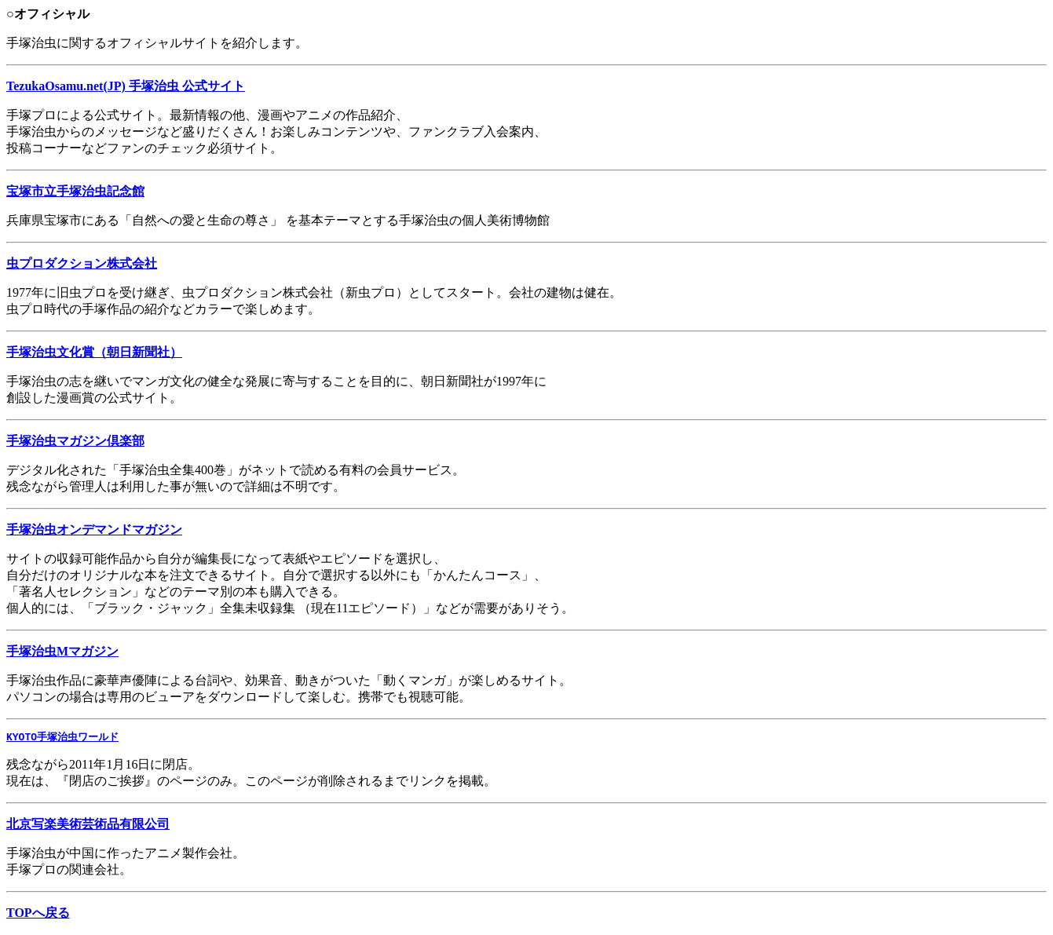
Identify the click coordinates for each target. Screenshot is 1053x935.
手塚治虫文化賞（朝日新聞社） (94, 352)
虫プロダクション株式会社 (81, 263)
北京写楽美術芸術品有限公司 (88, 824)
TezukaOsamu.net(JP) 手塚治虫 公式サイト (125, 86)
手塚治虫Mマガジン (62, 651)
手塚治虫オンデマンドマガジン (94, 529)
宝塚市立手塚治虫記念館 (75, 191)
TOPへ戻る (38, 913)
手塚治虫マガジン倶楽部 (75, 440)
